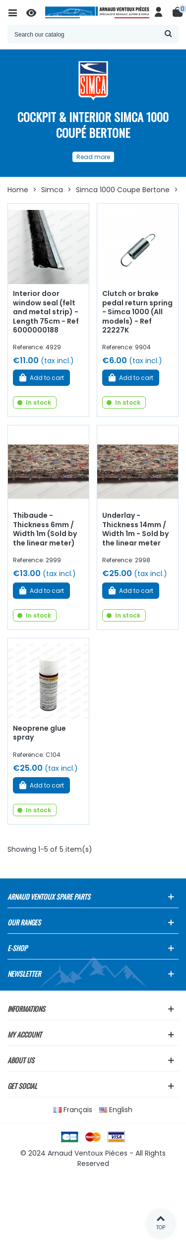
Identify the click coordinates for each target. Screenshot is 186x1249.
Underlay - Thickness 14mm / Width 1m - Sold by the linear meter (135, 529)
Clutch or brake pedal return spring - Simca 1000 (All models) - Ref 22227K (137, 311)
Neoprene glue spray (39, 733)
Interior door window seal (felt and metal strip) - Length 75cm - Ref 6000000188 (46, 311)
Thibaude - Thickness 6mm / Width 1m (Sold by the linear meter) (45, 529)
